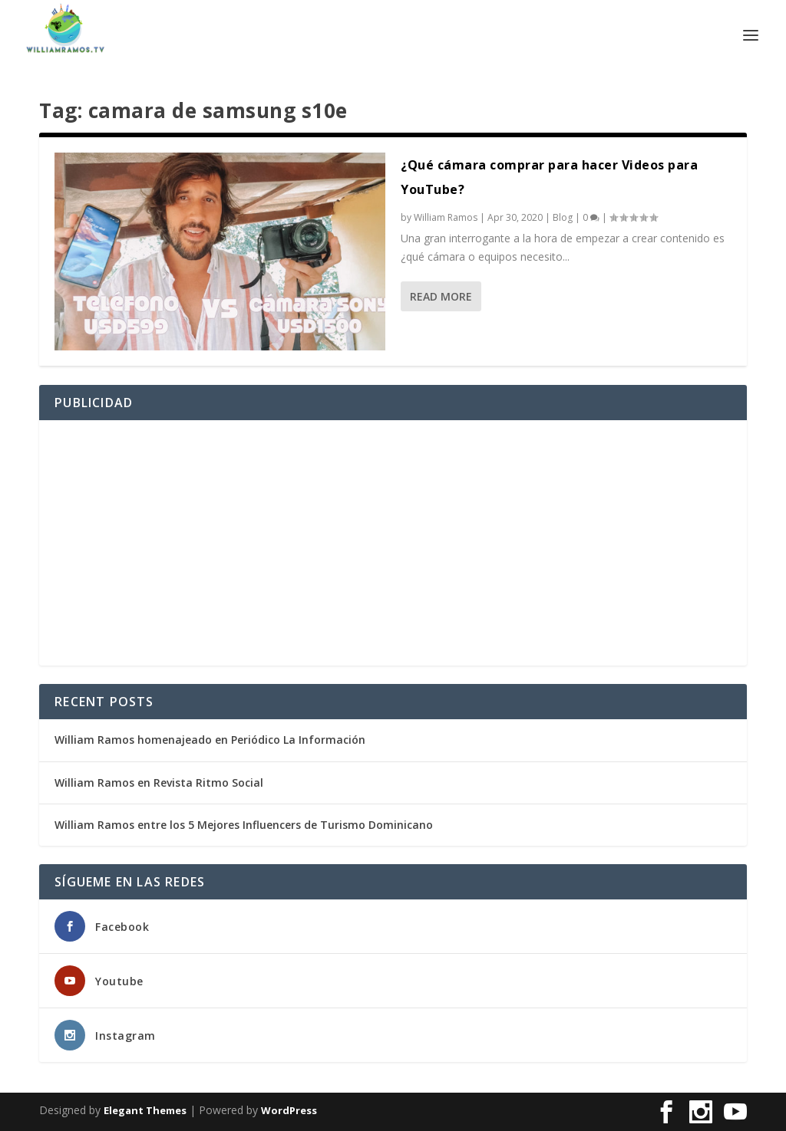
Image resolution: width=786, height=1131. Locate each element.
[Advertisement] (393, 543)
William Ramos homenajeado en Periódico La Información (209, 739)
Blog (563, 217)
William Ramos (445, 217)
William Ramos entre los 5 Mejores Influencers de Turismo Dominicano (243, 824)
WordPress (289, 1110)
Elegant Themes (145, 1110)
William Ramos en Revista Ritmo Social (158, 782)
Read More (441, 296)
